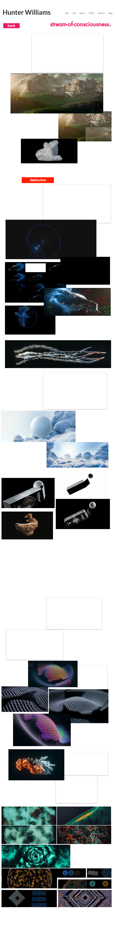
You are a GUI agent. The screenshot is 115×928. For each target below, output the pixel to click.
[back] (11, 25)
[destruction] (38, 180)
